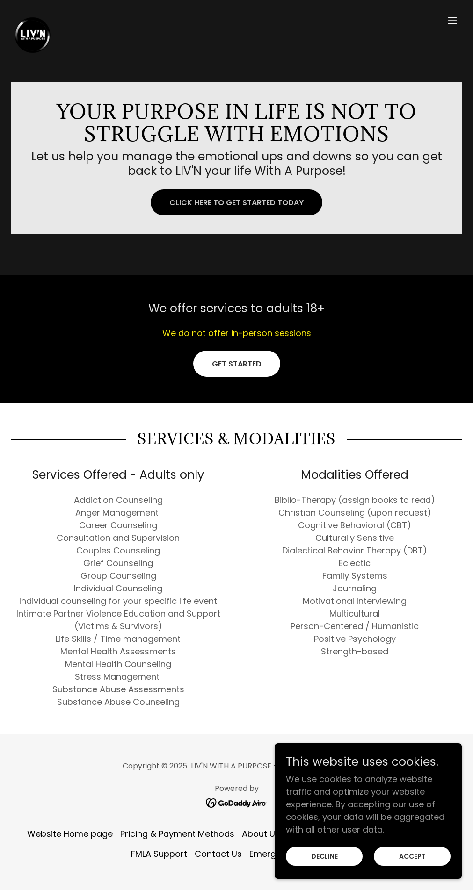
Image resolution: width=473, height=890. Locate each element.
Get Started (237, 364)
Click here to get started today (236, 202)
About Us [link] (261, 834)
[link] (32, 20)
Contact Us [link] (218, 854)
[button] (452, 20)
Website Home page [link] (70, 834)
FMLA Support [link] (159, 854)
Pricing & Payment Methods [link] (177, 834)
